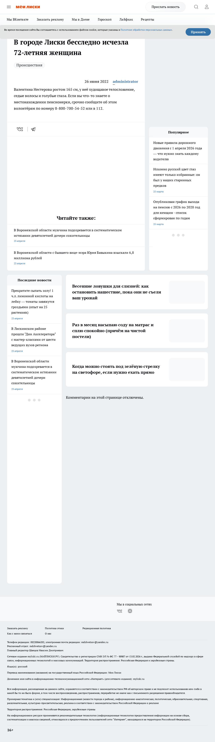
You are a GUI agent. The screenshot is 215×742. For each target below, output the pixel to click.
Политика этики (54, 628)
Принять (198, 32)
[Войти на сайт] (206, 7)
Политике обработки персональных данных (146, 29)
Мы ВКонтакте (18, 19)
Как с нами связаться (19, 633)
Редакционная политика (97, 628)
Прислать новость (166, 7)
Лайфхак (126, 19)
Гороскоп (104, 19)
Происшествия (29, 65)
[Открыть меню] (9, 7)
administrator (125, 81)
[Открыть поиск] (196, 7)
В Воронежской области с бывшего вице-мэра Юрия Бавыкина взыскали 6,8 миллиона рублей (76, 258)
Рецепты (147, 19)
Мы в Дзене (81, 19)
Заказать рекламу (50, 19)
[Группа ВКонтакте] (119, 611)
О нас (48, 633)
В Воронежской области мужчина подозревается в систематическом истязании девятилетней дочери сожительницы (76, 236)
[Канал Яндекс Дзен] (130, 611)
